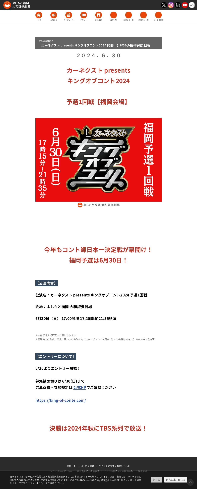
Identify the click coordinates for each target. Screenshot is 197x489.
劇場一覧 (71, 466)
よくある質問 (87, 466)
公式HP (79, 387)
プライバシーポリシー (34, 483)
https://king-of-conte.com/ (60, 400)
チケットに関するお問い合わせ (114, 466)
